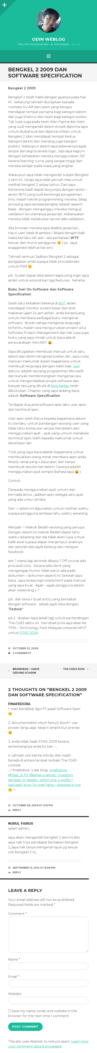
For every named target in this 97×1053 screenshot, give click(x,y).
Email (13, 977)
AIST (62, 303)
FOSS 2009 (29, 633)
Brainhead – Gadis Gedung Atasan (23, 670)
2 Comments (22, 653)
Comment (17, 914)
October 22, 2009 (25, 648)
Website (14, 994)
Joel (76, 366)
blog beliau (60, 386)
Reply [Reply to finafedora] (17, 810)
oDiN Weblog (48, 39)
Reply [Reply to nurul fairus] (17, 872)
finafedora (19, 704)
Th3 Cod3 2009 (76, 669)
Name (14, 959)
